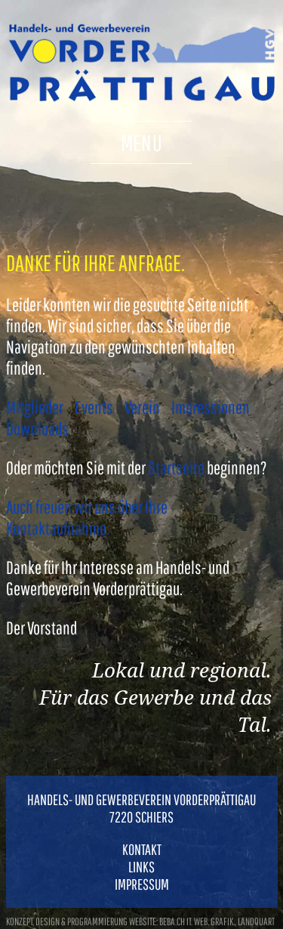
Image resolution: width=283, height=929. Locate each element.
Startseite (176, 467)
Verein (142, 407)
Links (141, 866)
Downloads (37, 428)
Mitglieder (34, 407)
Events (94, 407)
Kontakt (141, 849)
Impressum (142, 884)
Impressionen (210, 407)
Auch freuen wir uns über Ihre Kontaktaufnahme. (87, 517)
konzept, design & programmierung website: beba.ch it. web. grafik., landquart (140, 921)
